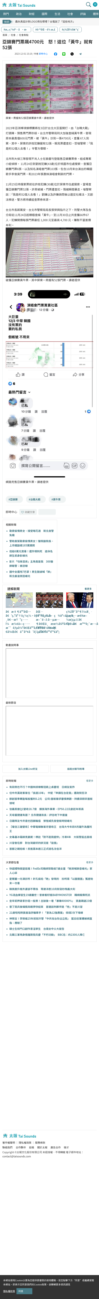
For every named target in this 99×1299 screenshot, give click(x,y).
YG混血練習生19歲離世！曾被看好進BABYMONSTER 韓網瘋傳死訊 (49, 895)
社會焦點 (24, 35)
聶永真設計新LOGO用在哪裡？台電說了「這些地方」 (45, 21)
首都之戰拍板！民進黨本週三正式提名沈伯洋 (36, 849)
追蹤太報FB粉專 (75, 768)
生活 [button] (57, 14)
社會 (13, 35)
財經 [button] (32, 14)
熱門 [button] (6, 14)
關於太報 (42, 1147)
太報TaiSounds (19, 5)
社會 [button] (70, 14)
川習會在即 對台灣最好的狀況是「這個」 (34, 843)
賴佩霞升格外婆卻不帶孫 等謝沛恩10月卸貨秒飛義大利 (42, 889)
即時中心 (43, 53)
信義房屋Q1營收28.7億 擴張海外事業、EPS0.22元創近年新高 (46, 809)
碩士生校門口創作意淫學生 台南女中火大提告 (36, 929)
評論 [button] (83, 14)
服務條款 (40, 1142)
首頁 (5, 35)
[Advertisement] (29, 976)
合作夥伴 (21, 1147)
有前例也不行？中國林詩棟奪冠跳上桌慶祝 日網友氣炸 (42, 787)
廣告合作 (56, 1147)
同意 (20, 1291)
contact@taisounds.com (16, 1156)
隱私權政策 (25, 1142)
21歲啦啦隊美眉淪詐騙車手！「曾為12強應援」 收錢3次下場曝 (46, 912)
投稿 (31, 1147)
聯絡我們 (7, 1147)
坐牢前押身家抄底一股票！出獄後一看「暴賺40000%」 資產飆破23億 (50, 901)
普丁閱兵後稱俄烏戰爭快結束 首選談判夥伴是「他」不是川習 (46, 907)
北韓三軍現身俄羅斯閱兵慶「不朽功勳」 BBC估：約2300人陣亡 (47, 935)
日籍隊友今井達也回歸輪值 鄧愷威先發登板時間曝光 (40, 821)
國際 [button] (44, 14)
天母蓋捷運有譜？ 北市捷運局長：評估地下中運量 (38, 815)
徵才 (66, 1147)
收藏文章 (28, 512)
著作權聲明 (8, 1142)
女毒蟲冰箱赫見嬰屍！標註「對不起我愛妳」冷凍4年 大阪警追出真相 (50, 837)
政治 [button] (19, 14)
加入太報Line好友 (28, 768)
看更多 (88, 588)
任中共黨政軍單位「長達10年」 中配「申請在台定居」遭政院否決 (48, 793)
